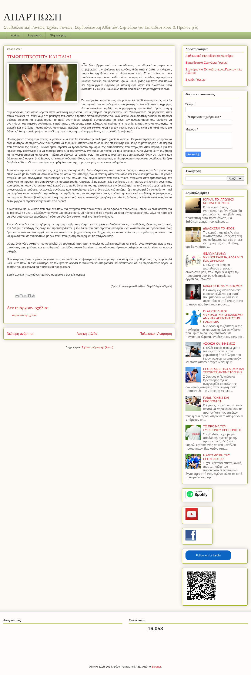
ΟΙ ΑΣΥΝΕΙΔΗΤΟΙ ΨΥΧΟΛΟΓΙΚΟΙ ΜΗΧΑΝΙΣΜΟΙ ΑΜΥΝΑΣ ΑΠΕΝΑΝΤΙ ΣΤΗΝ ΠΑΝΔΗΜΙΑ (223, 317)
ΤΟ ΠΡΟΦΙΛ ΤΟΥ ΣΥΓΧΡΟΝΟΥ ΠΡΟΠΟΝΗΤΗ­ (222, 428)
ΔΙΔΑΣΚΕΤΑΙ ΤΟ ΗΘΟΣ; (219, 228)
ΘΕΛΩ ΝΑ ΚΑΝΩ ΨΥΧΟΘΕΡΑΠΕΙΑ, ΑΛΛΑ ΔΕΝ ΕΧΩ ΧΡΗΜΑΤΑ (223, 257)
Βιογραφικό (34, 35)
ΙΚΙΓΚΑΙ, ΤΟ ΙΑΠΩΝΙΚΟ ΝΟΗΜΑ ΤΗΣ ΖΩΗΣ (218, 201)
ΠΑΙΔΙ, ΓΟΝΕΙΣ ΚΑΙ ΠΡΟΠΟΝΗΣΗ (216, 399)
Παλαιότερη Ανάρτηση (156, 333)
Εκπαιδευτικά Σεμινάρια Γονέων (206, 62)
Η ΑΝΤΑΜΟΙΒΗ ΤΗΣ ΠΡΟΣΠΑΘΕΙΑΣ (216, 457)
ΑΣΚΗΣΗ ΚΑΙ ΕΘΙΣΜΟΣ (219, 343)
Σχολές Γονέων (195, 79)
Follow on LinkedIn (208, 555)
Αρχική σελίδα (87, 333)
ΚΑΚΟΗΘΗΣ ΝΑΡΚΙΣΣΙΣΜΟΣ (222, 286)
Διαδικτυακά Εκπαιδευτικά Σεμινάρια (209, 55)
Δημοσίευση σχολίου (24, 315)
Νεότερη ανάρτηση (20, 333)
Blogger (156, 666)
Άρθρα (15, 35)
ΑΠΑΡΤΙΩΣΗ (32, 17)
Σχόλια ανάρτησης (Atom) (97, 347)
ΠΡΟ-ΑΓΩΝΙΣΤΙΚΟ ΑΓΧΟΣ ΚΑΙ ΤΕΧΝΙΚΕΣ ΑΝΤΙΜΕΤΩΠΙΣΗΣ (223, 370)
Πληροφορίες (58, 35)
